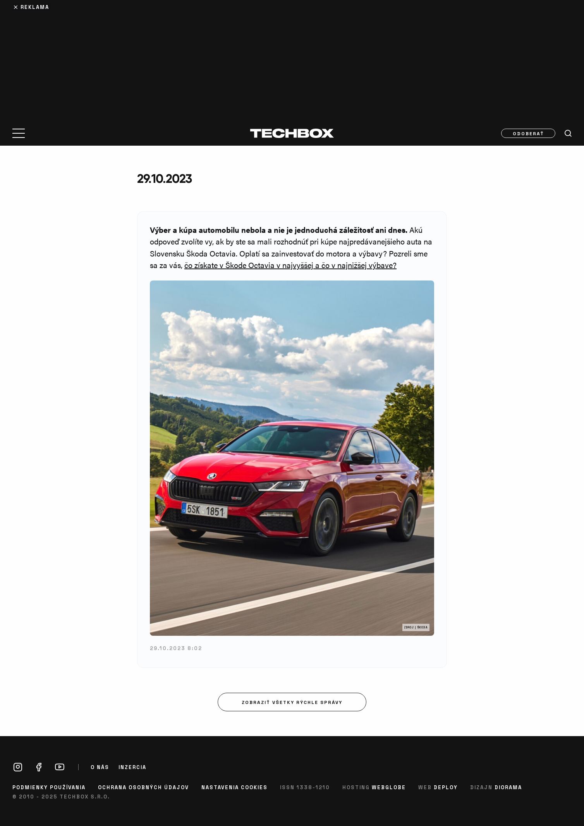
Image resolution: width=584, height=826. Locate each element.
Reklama (35, 6)
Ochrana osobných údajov (143, 787)
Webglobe (389, 787)
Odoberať (528, 133)
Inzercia (132, 767)
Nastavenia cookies (234, 787)
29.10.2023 (164, 178)
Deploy (446, 787)
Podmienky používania (49, 787)
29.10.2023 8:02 (176, 648)
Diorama (508, 787)
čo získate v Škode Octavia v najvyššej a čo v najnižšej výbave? (290, 264)
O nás (100, 767)
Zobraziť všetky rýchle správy (292, 702)
